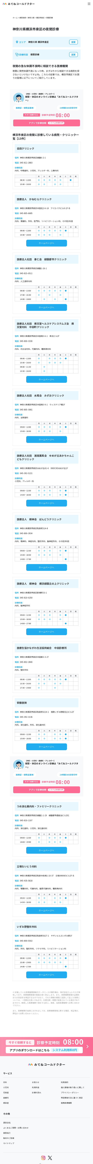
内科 (5, 1082)
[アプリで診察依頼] (46, 123)
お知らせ (35, 1082)
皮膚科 (6, 1097)
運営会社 (6, 1122)
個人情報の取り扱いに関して (72, 1087)
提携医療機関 (66, 1103)
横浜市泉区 (40, 17)
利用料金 (35, 1087)
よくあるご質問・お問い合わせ (16, 1127)
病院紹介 (6, 1133)
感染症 (6, 1103)
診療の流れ (36, 1092)
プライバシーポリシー (70, 1092)
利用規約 (64, 1082)
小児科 (6, 1087)
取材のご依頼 (8, 1138)
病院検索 (22, 17)
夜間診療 (49, 17)
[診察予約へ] (46, 1046)
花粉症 (6, 1092)
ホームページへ (46, 243)
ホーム (15, 17)
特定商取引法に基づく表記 (72, 1097)
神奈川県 (31, 17)
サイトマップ (8, 1143)
